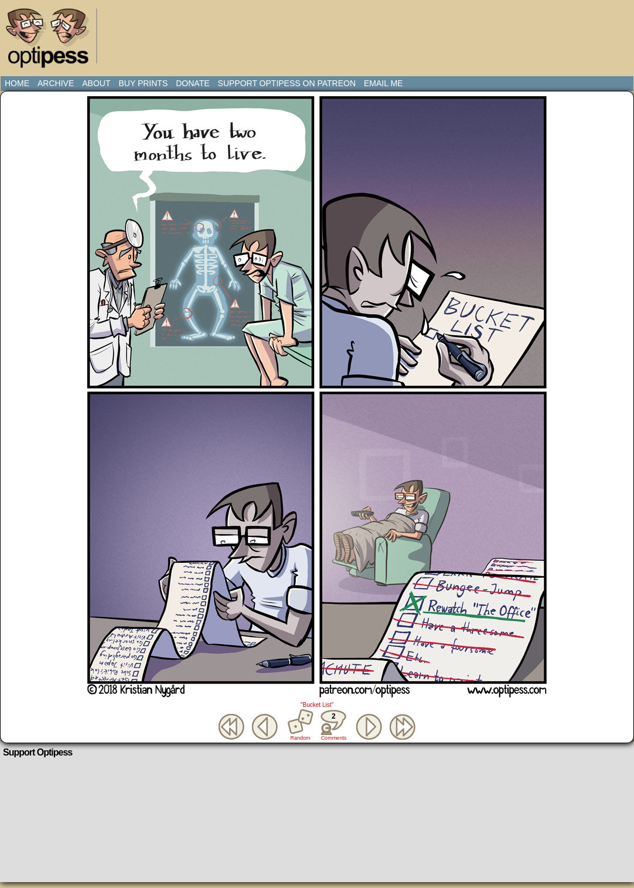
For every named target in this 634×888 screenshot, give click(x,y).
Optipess (53, 41)
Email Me (383, 83)
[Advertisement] (319, 32)
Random (301, 738)
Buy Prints (143, 83)
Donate (192, 83)
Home (17, 83)
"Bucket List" (317, 705)
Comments (333, 725)
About (96, 83)
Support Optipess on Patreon (287, 83)
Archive (56, 83)
